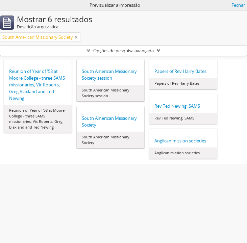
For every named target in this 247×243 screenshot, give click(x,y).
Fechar (238, 5)
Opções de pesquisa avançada (123, 51)
